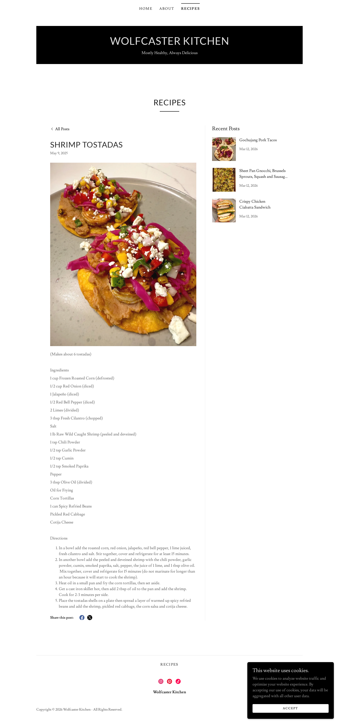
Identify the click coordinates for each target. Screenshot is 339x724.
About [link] (166, 8)
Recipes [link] (190, 8)
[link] (169, 43)
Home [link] (145, 8)
